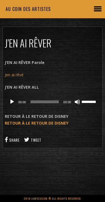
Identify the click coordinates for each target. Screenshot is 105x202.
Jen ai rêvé (14, 74)
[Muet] (77, 102)
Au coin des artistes (28, 9)
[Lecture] (12, 102)
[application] (52, 101)
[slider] (45, 101)
